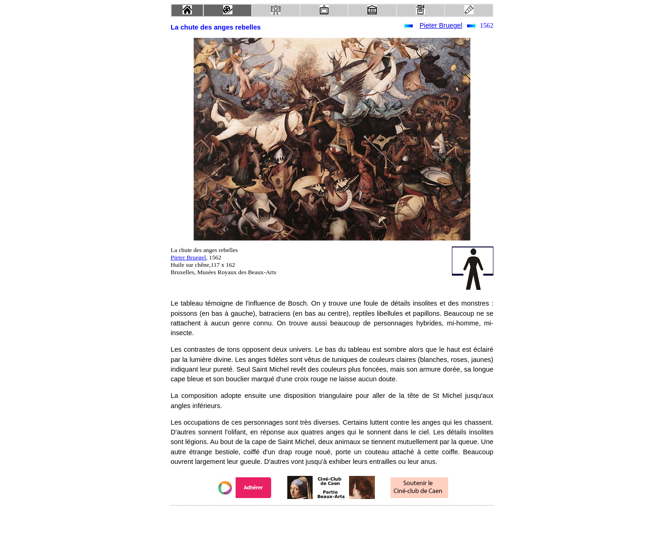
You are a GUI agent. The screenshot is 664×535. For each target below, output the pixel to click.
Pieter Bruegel (441, 25)
